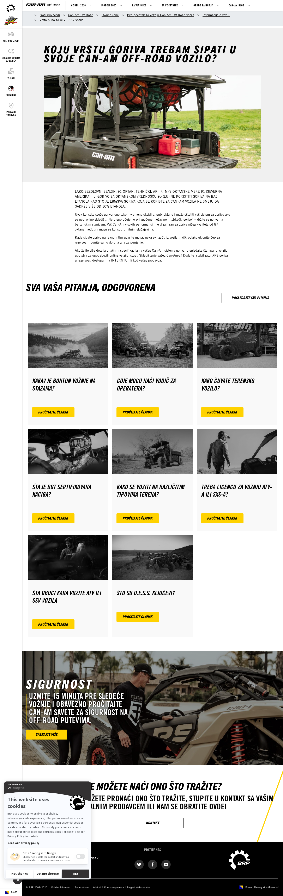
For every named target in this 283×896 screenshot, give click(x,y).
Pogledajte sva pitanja (250, 297)
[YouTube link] (166, 864)
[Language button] (11, 892)
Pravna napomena (114, 887)
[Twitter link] (139, 864)
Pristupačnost (81, 887)
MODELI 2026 (78, 5)
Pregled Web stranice (138, 887)
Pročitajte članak (53, 412)
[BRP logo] (239, 860)
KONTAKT (152, 822)
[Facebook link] (152, 864)
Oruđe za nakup (203, 5)
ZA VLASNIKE (139, 5)
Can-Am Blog (237, 5)
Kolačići (96, 887)
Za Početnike (170, 5)
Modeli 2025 (108, 5)
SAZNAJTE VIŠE (47, 734)
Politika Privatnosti (61, 887)
